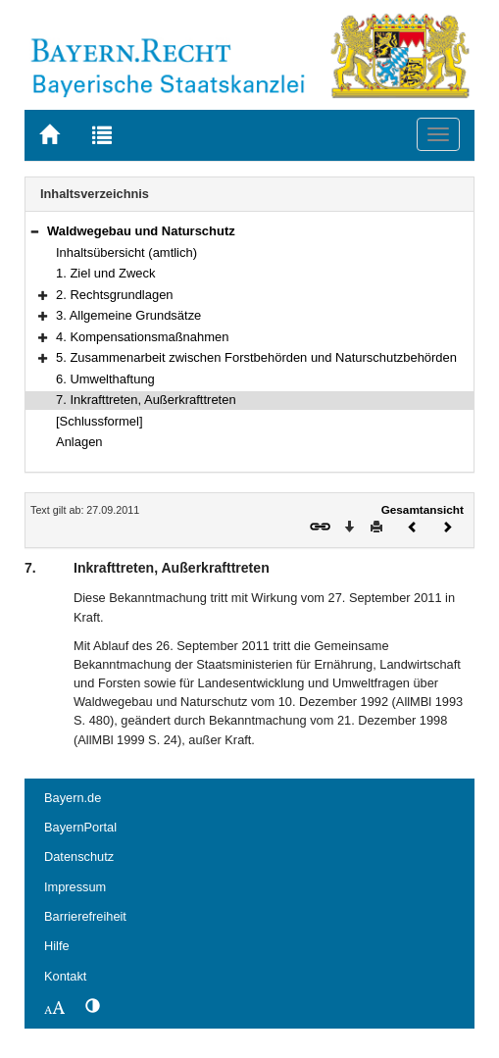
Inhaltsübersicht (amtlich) (126, 252)
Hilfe (57, 945)
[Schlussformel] (99, 421)
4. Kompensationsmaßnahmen (142, 336)
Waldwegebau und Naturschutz (141, 231)
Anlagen (79, 441)
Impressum (75, 887)
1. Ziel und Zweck (106, 273)
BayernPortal (80, 827)
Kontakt (65, 976)
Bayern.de (72, 797)
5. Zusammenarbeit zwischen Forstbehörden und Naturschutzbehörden (256, 357)
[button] (34, 231)
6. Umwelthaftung (105, 379)
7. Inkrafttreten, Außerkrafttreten (146, 399)
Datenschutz (79, 856)
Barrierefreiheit (85, 916)
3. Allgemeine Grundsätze (128, 315)
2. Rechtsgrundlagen (115, 294)
